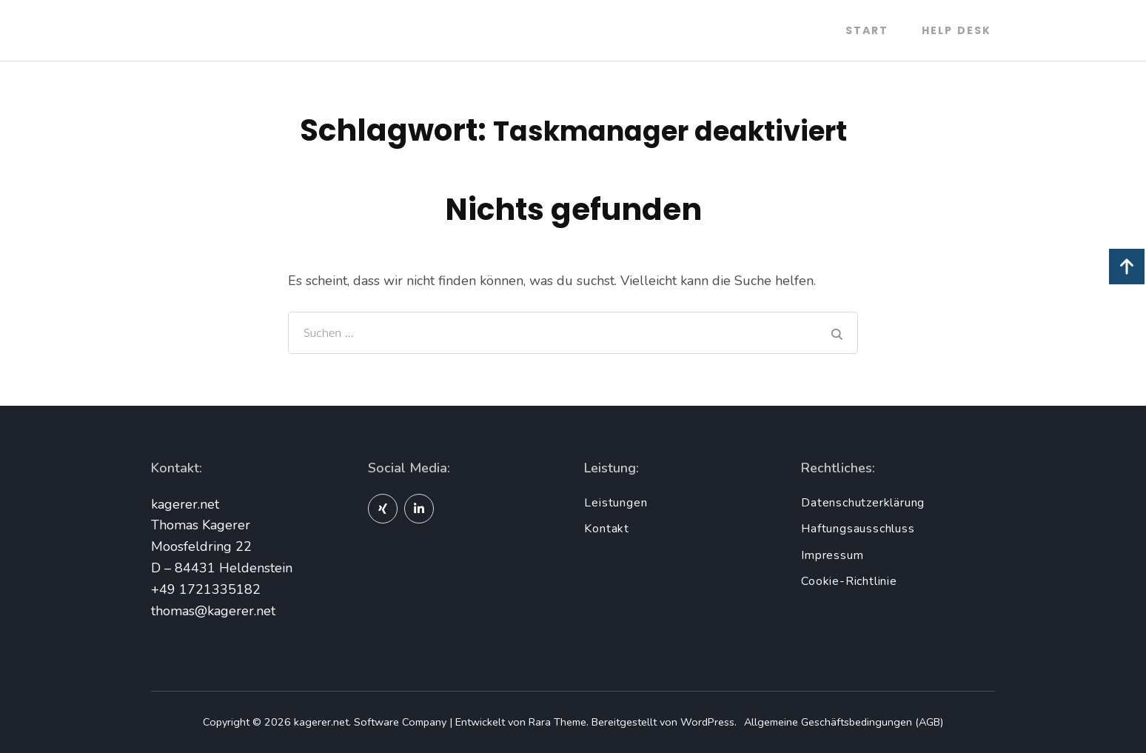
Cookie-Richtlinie (849, 581)
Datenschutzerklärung (863, 503)
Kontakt (606, 529)
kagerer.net (321, 721)
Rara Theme (557, 721)
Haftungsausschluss (857, 529)
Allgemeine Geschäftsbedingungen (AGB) (843, 721)
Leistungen (615, 503)
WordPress (707, 721)
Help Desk (956, 30)
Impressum (832, 555)
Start (867, 30)
